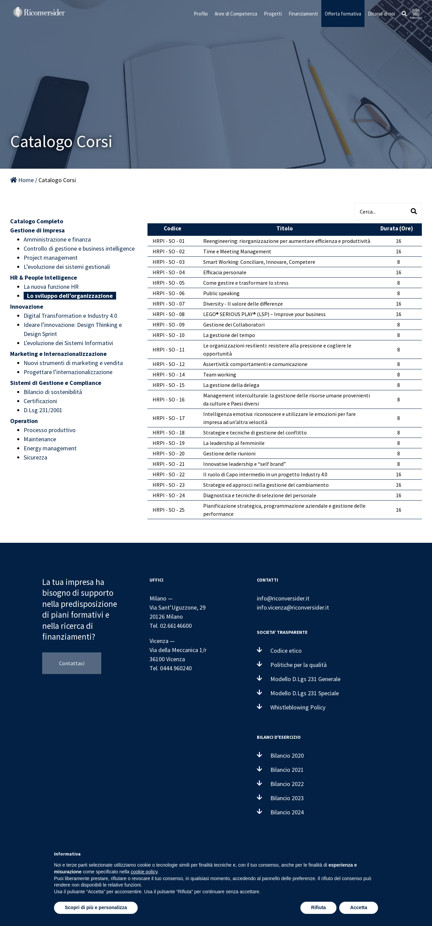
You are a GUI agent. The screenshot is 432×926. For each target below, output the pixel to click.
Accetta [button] (358, 907)
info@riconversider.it (283, 598)
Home (22, 180)
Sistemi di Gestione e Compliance (55, 383)
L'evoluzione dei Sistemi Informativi (68, 343)
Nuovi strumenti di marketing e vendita (73, 363)
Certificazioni (40, 401)
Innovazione (26, 306)
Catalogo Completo (36, 221)
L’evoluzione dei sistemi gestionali (67, 267)
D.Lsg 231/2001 (43, 410)
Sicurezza (35, 457)
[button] (404, 13)
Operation (24, 421)
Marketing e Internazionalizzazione (58, 354)
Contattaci (71, 663)
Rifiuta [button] (318, 907)
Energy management (50, 448)
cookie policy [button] (144, 871)
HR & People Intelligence (43, 277)
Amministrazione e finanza (57, 239)
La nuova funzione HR (51, 286)
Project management (51, 257)
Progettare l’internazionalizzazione (68, 372)
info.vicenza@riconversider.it (293, 607)
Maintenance (40, 439)
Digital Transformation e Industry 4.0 (70, 315)
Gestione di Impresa (37, 230)
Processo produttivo (50, 430)
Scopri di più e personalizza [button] (96, 907)
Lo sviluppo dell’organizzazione (70, 296)
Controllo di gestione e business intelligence (79, 248)
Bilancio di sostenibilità (53, 392)
